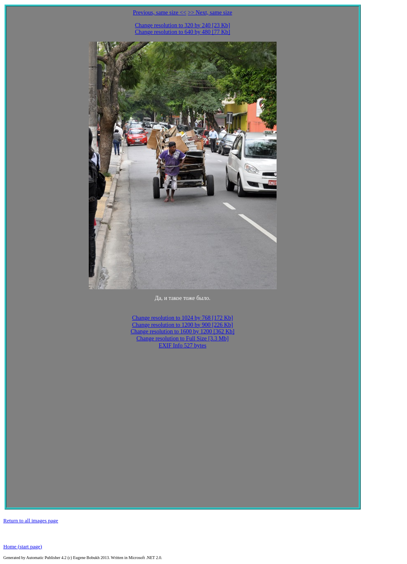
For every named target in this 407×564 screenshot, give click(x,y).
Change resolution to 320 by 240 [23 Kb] (182, 25)
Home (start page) (22, 546)
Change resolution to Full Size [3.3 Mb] (182, 338)
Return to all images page (30, 520)
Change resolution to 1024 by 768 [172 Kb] (182, 318)
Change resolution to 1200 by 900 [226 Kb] (182, 325)
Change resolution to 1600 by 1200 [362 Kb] (182, 331)
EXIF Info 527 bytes (182, 345)
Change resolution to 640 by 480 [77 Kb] (182, 32)
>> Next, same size (210, 12)
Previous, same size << (159, 12)
